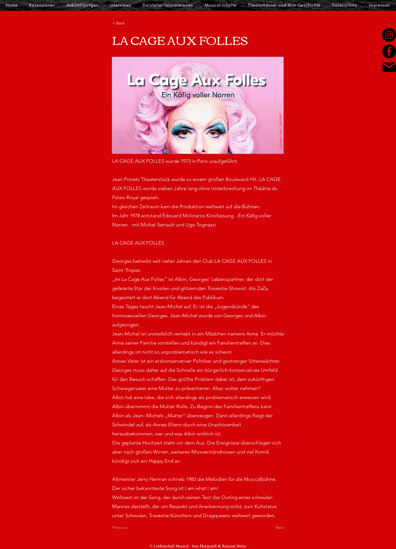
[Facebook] (389, 51)
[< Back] (129, 23)
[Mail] (389, 67)
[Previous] (129, 527)
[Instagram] (389, 35)
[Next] (271, 527)
